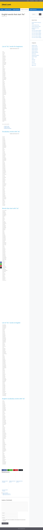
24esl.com (6, 4)
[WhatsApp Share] (10, 470)
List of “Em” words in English (36, 37)
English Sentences (33, 9)
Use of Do (33, 61)
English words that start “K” (6, 493)
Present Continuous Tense (36, 26)
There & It (33, 59)
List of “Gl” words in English (36, 31)
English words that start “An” (7, 494)
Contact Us (40, 0)
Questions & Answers (35, 55)
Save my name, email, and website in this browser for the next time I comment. (14, 520)
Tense (33, 58)
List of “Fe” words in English (36, 36)
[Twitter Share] (20, 470)
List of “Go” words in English (36, 30)
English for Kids (6, 126)
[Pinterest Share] (15, 470)
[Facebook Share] (4, 470)
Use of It (33, 62)
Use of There (34, 63)
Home (28, 0)
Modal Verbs (34, 53)
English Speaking (16, 9)
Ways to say (34, 65)
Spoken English (34, 56)
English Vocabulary (24, 9)
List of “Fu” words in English (36, 34)
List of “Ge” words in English (36, 33)
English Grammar (8, 9)
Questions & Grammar (7, 128)
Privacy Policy (32, 0)
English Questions (35, 48)
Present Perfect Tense (35, 25)
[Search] (40, 14)
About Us (36, 0)
